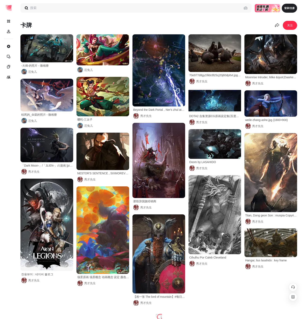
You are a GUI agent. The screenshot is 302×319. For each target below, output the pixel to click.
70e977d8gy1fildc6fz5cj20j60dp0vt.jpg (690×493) (215, 75)
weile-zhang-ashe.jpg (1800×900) (266, 120)
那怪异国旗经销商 (144, 201)
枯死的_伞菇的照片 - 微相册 (39, 114)
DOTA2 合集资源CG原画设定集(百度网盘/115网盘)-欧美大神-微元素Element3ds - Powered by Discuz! (215, 116)
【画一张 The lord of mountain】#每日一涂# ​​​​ (159, 296)
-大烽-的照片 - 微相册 (35, 65)
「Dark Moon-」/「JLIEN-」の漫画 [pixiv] (47, 165)
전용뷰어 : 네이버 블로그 (37, 274)
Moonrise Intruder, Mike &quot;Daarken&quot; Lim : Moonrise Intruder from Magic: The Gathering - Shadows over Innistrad (271, 77)
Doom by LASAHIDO (202, 162)
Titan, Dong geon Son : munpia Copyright (271, 215)
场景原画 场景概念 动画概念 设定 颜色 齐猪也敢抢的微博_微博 (103, 277)
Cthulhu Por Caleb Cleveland (207, 257)
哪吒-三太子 (85, 119)
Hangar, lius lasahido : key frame (266, 260)
